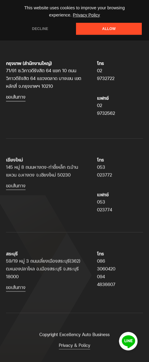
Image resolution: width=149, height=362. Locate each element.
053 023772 (104, 174)
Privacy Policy (86, 15)
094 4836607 (106, 283)
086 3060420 (106, 267)
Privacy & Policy (74, 348)
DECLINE (40, 29)
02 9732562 (106, 109)
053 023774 (104, 208)
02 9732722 (105, 74)
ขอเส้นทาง (16, 97)
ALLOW (109, 29)
